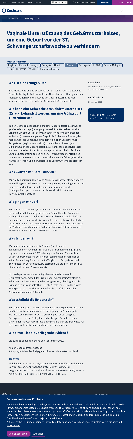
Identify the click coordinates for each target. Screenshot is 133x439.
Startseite (11, 18)
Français (38, 2)
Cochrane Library (122, 2)
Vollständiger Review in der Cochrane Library (103, 116)
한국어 (33, 69)
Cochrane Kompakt (28, 18)
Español (21, 2)
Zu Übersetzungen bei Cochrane (83, 2)
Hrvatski (58, 65)
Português (84, 65)
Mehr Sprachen (59, 2)
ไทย (10, 69)
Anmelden (105, 2)
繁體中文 (21, 69)
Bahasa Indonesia (49, 69)
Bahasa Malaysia (112, 65)
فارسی (29, 2)
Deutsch (5, 2)
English (13, 2)
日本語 (97, 65)
